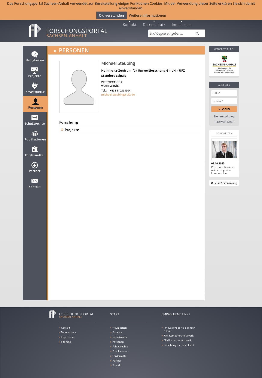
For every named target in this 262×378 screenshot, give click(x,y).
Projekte (34, 71)
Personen (35, 103)
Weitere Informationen (147, 15)
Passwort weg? (224, 119)
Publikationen (35, 135)
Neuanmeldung (224, 113)
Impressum (182, 22)
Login (225, 106)
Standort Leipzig (113, 73)
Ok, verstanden (111, 15)
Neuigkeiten (34, 56)
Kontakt (130, 22)
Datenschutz (154, 22)
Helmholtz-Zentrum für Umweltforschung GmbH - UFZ (143, 68)
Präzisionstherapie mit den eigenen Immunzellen (222, 167)
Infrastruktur (35, 87)
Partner (34, 166)
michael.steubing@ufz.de (118, 92)
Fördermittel (34, 151)
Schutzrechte (35, 119)
